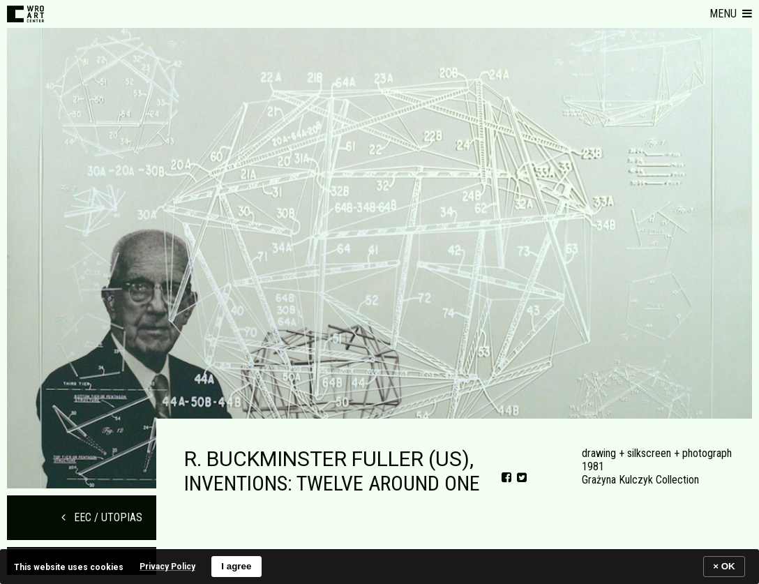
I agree (236, 566)
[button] (730, 14)
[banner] (379, 566)
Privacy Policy (167, 566)
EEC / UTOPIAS (101, 517)
